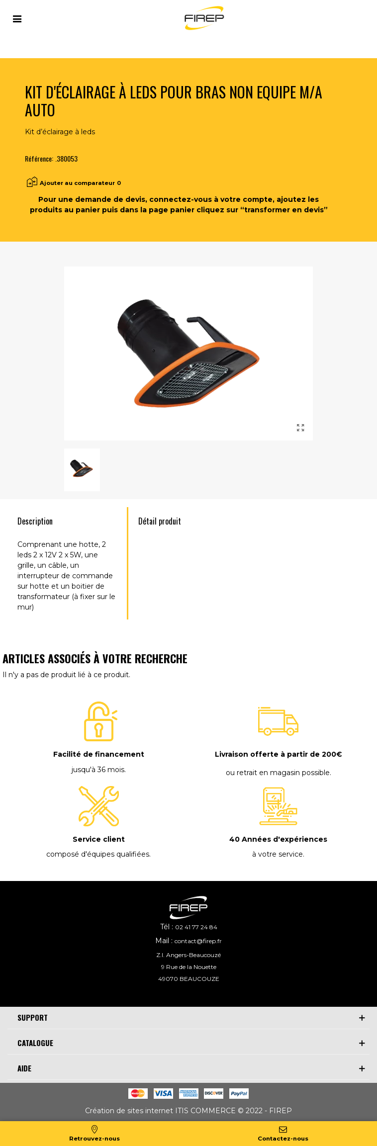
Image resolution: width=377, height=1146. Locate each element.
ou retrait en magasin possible (278, 772)
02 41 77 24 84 (196, 927)
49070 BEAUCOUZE (188, 978)
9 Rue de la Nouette (188, 966)
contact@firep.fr (198, 941)
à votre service (277, 854)
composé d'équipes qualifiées (97, 854)
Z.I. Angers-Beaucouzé (188, 955)
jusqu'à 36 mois (98, 769)
